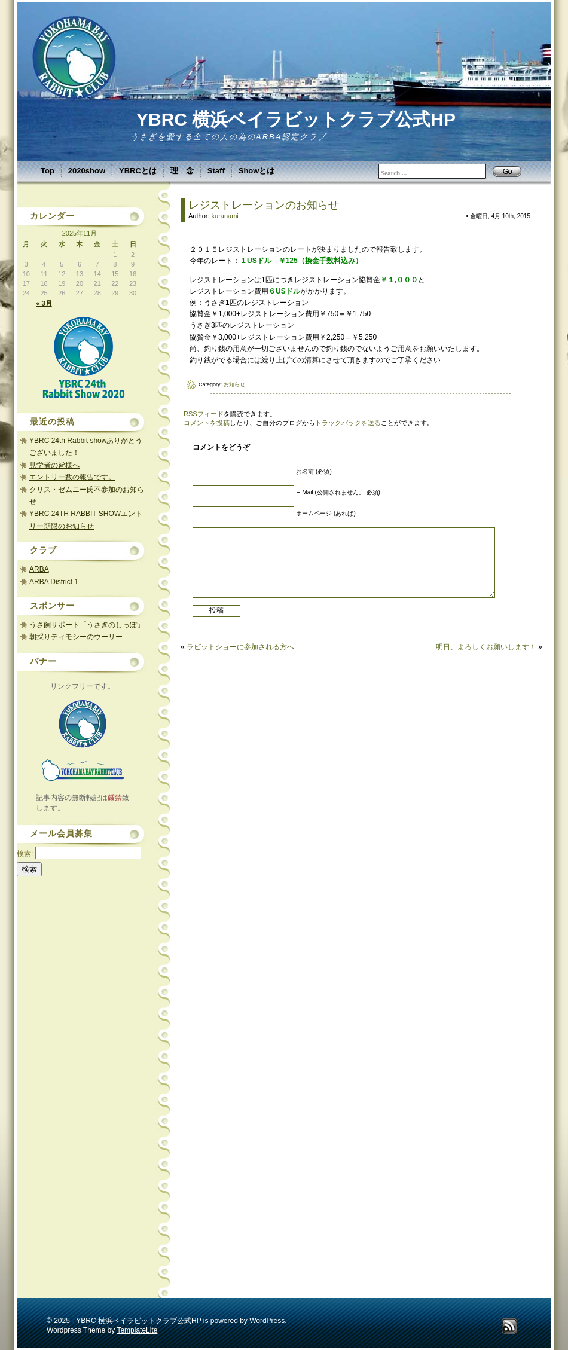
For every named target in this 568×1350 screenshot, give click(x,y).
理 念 (182, 170)
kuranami (225, 215)
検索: (25, 854)
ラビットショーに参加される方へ (240, 647)
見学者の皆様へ (54, 465)
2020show (86, 170)
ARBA (39, 569)
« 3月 (43, 303)
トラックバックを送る (348, 422)
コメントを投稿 (207, 422)
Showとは (257, 170)
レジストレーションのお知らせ (263, 205)
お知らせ (234, 384)
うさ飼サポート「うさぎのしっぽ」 (86, 625)
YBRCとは (138, 170)
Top (47, 170)
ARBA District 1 (53, 582)
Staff (216, 170)
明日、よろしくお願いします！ (486, 647)
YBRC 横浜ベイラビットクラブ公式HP (296, 119)
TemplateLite (137, 1330)
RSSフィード (204, 413)
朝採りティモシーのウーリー (76, 637)
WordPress (267, 1321)
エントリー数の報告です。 (72, 477)
